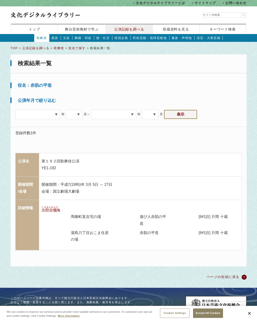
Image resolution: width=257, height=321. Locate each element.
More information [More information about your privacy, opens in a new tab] (69, 318)
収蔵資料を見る (176, 29)
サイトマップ (205, 3)
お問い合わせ (236, 3)
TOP (14, 48)
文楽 (66, 38)
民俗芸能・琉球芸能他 (150, 38)
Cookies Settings (175, 315)
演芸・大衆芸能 (208, 38)
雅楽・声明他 (182, 38)
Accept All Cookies (208, 315)
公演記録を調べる (129, 29)
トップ (34, 29)
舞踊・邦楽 (83, 38)
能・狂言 (103, 38)
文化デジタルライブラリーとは (160, 3)
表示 (180, 114)
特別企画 (121, 38)
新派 (54, 38)
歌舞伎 (42, 38)
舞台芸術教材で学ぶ (82, 29)
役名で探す (76, 48)
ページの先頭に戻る (223, 277)
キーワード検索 (223, 29)
